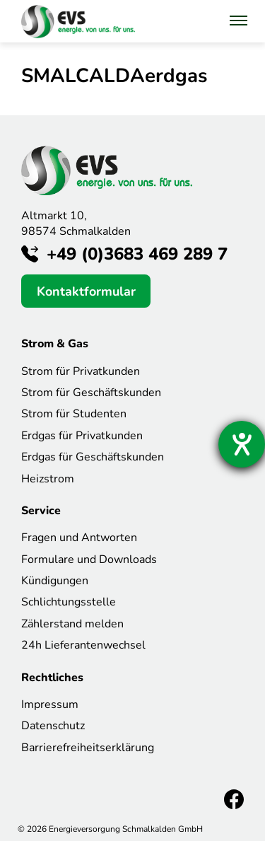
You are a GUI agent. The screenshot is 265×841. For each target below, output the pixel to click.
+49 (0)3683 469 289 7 (137, 254)
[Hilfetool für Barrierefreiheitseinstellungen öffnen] (241, 444)
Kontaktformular (86, 291)
